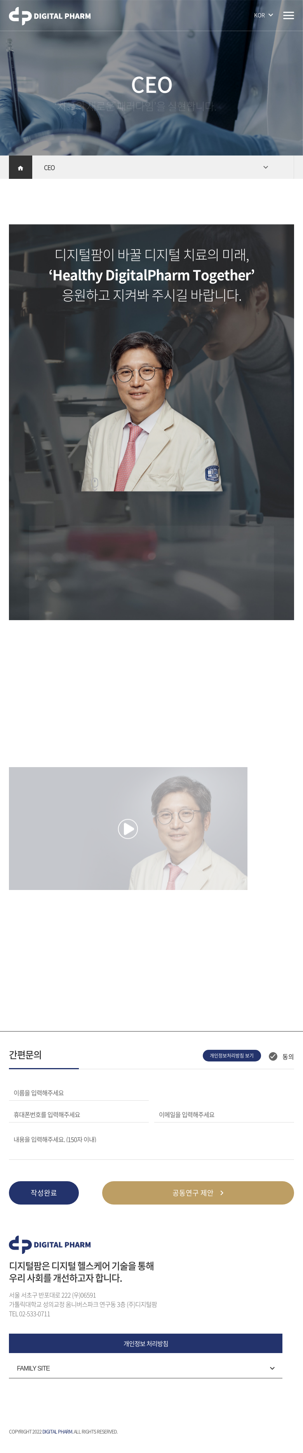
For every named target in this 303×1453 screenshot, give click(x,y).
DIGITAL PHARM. (57, 1431)
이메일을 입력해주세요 (186, 1114)
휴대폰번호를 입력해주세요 (47, 1114)
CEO (49, 167)
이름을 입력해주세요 (39, 1092)
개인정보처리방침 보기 (232, 1055)
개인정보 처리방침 (146, 1343)
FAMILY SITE (33, 1368)
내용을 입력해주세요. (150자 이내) (55, 1138)
